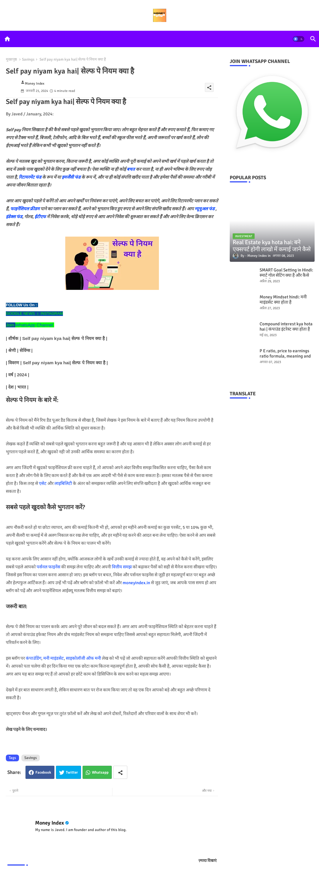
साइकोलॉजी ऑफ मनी (83, 658)
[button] (298, 39)
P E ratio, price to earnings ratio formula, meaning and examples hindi (285, 356)
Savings (28, 59)
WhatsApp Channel (34, 324)
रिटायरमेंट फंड (30, 177)
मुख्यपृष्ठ (11, 59)
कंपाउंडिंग (33, 658)
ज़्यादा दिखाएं (207, 860)
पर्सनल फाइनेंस (48, 567)
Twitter (72, 772)
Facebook (43, 772)
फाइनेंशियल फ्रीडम (25, 208)
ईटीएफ (40, 216)
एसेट (43, 483)
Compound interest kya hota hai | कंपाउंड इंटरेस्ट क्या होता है (286, 326)
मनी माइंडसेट (53, 658)
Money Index (49, 823)
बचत (131, 169)
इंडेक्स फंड (14, 216)
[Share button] (120, 772)
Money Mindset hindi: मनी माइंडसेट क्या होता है (283, 299)
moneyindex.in (136, 582)
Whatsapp (100, 772)
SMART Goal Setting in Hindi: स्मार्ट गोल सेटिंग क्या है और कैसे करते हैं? (286, 275)
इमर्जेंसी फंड (71, 177)
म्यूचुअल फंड (205, 208)
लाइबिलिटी (63, 483)
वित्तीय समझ (122, 567)
